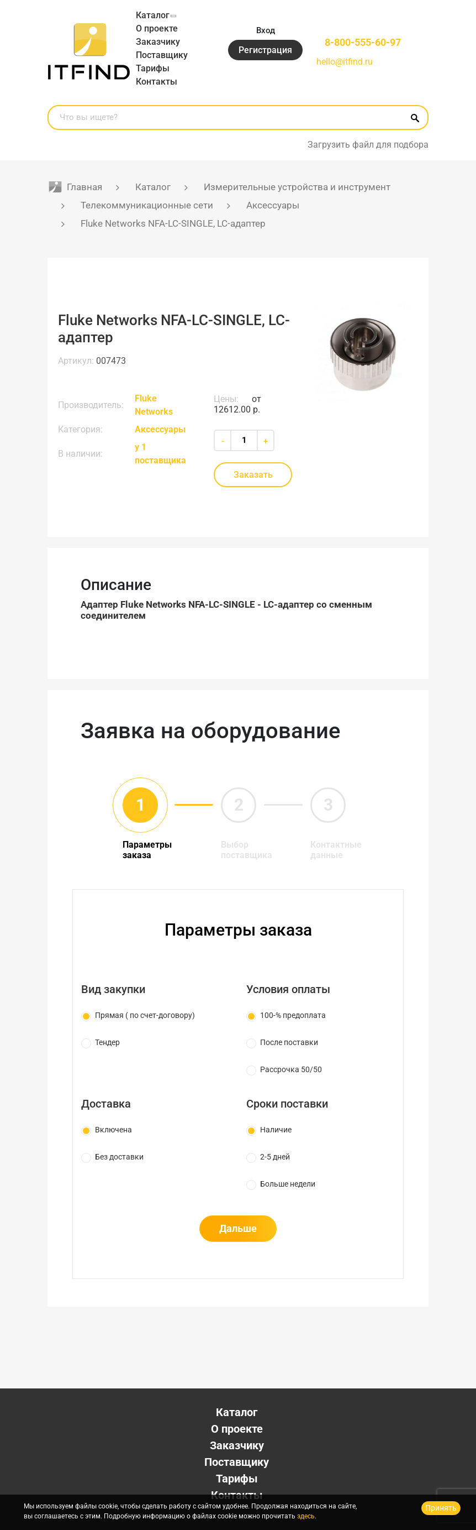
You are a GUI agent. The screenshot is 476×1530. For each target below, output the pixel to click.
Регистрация (265, 50)
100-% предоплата (293, 1015)
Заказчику (158, 41)
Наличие (276, 1129)
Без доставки (119, 1156)
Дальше (238, 1228)
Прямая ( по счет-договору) (145, 1015)
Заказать (253, 474)
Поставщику (162, 55)
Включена (113, 1129)
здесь (306, 1516)
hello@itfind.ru (344, 61)
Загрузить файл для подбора (368, 144)
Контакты (156, 81)
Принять (441, 1507)
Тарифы (153, 68)
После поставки (289, 1042)
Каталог (153, 15)
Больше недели (287, 1183)
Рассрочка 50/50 (291, 1069)
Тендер (107, 1042)
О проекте (157, 28)
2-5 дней (275, 1156)
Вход (265, 30)
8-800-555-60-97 (363, 42)
